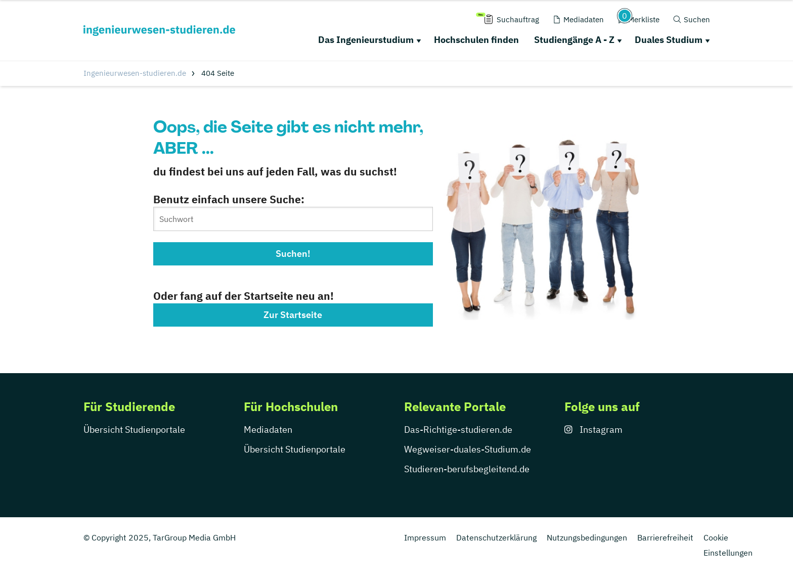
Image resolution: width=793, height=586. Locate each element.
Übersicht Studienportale (134, 429)
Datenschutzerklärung (496, 537)
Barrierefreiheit (665, 537)
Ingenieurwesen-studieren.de (134, 73)
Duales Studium (668, 40)
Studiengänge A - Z (574, 40)
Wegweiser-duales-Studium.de (467, 449)
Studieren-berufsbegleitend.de (467, 469)
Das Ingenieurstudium (366, 40)
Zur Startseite (292, 315)
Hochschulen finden (476, 40)
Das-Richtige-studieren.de (458, 429)
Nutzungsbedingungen (587, 537)
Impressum (425, 537)
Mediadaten (268, 429)
